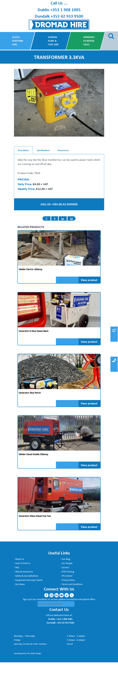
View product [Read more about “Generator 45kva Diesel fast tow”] (89, 527)
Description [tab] (23, 150)
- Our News (19, 584)
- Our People (66, 563)
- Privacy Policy (67, 580)
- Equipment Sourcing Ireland (28, 580)
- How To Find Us (22, 563)
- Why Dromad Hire (23, 571)
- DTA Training (67, 571)
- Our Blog (65, 559)
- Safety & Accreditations (26, 575)
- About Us (19, 559)
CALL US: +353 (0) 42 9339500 (59, 204)
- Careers (64, 567)
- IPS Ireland (66, 575)
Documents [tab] (63, 150)
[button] (114, 334)
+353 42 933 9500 (67, 16)
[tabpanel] (59, 174)
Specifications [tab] (43, 150)
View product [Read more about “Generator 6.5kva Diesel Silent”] (89, 342)
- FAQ (16, 567)
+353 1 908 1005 (65, 10)
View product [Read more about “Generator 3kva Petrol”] (89, 403)
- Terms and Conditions (71, 584)
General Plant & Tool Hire (53, 40)
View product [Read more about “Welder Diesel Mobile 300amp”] (89, 465)
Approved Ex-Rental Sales (88, 40)
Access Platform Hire (17, 40)
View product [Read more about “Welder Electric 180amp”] (89, 280)
